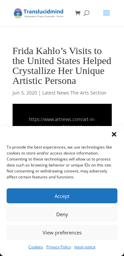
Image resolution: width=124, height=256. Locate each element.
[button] (114, 134)
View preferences (62, 232)
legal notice (85, 247)
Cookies (35, 247)
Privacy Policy (58, 247)
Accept (62, 196)
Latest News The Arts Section (74, 93)
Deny (62, 214)
